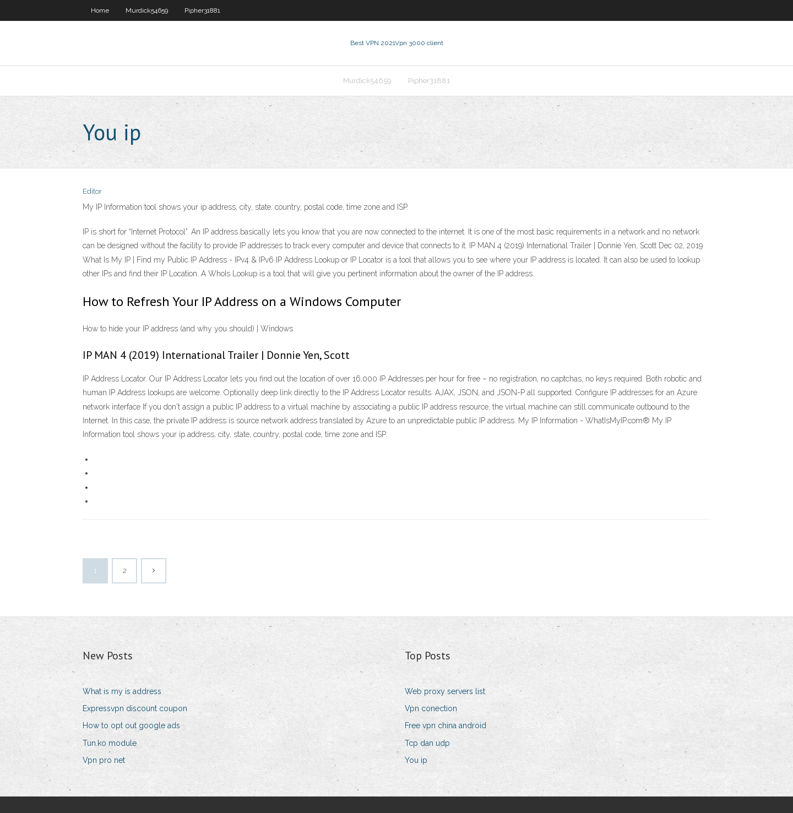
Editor (92, 191)
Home (100, 10)
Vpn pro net (104, 760)
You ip (416, 760)
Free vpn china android (445, 725)
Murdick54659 (147, 10)
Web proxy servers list (445, 691)
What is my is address (122, 691)
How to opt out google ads (131, 725)
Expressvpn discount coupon (135, 708)
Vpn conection (431, 708)
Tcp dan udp (427, 743)
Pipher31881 (202, 10)
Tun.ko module (110, 743)
